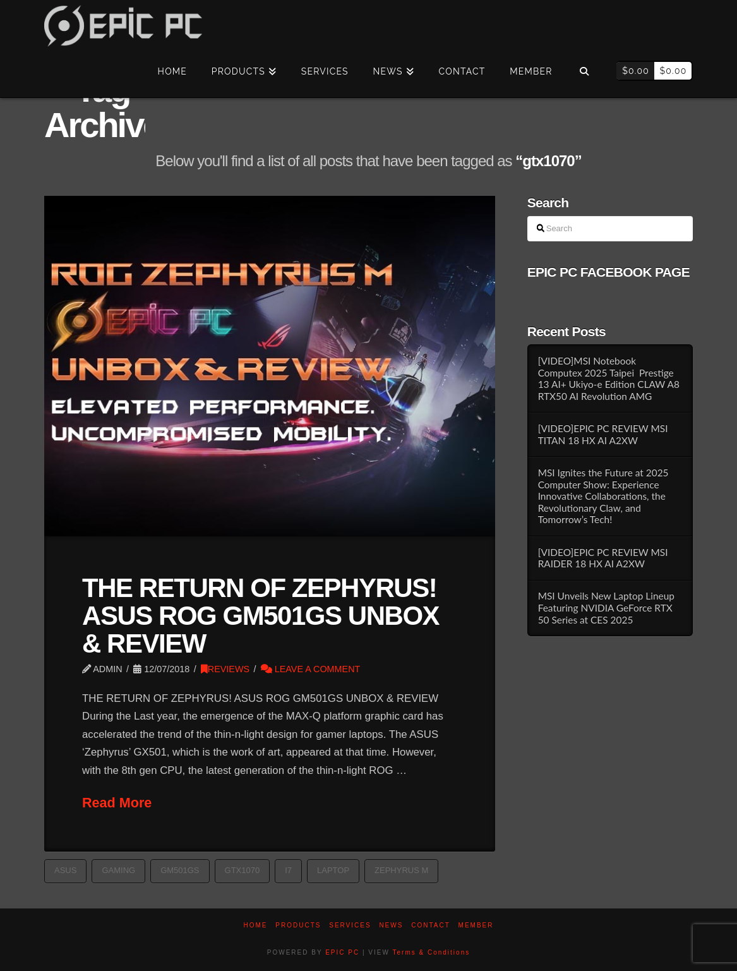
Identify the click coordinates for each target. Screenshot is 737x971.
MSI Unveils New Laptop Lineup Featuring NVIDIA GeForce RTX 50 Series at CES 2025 (606, 607)
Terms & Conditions (431, 952)
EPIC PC (342, 952)
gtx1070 (242, 870)
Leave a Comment (311, 669)
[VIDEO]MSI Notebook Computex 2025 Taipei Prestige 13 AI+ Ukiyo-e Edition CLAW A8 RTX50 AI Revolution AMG (609, 378)
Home (256, 925)
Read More (117, 803)
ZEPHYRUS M (401, 870)
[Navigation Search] (584, 72)
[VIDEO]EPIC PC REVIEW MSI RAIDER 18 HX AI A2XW (603, 558)
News (391, 925)
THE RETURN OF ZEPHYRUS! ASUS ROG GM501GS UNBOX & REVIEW (260, 615)
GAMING (118, 870)
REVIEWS (225, 669)
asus (65, 870)
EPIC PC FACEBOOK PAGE (608, 272)
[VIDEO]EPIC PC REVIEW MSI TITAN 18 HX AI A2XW (603, 434)
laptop (333, 870)
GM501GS (179, 870)
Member (476, 925)
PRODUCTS (298, 925)
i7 (288, 870)
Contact (430, 925)
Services (350, 925)
